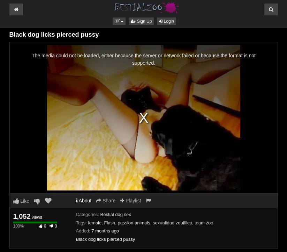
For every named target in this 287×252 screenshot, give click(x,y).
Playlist (130, 200)
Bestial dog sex (115, 214)
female (94, 222)
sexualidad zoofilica (172, 222)
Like (21, 201)
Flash (109, 222)
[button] (119, 21)
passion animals (134, 222)
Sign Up (141, 21)
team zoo (204, 222)
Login (166, 21)
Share (105, 200)
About (84, 200)
